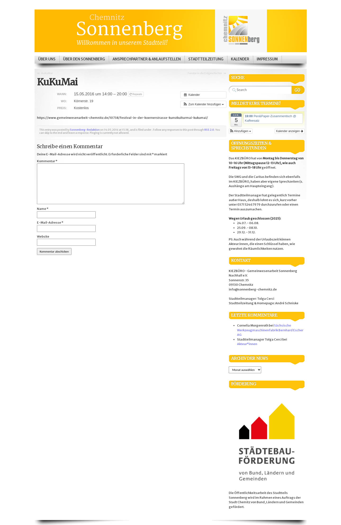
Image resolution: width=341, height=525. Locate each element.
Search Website (298, 90)
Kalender (240, 59)
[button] (203, 104)
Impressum (267, 59)
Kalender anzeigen (289, 131)
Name (42, 209)
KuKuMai (47, 73)
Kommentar (47, 161)
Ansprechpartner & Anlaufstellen (146, 59)
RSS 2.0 (209, 129)
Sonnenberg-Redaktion (85, 129)
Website (43, 237)
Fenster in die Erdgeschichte (205, 73)
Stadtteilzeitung (205, 59)
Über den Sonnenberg (84, 59)
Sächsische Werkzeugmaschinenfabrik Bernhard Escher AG (270, 330)
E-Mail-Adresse (50, 223)
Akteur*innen (247, 344)
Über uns (46, 59)
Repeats (136, 94)
